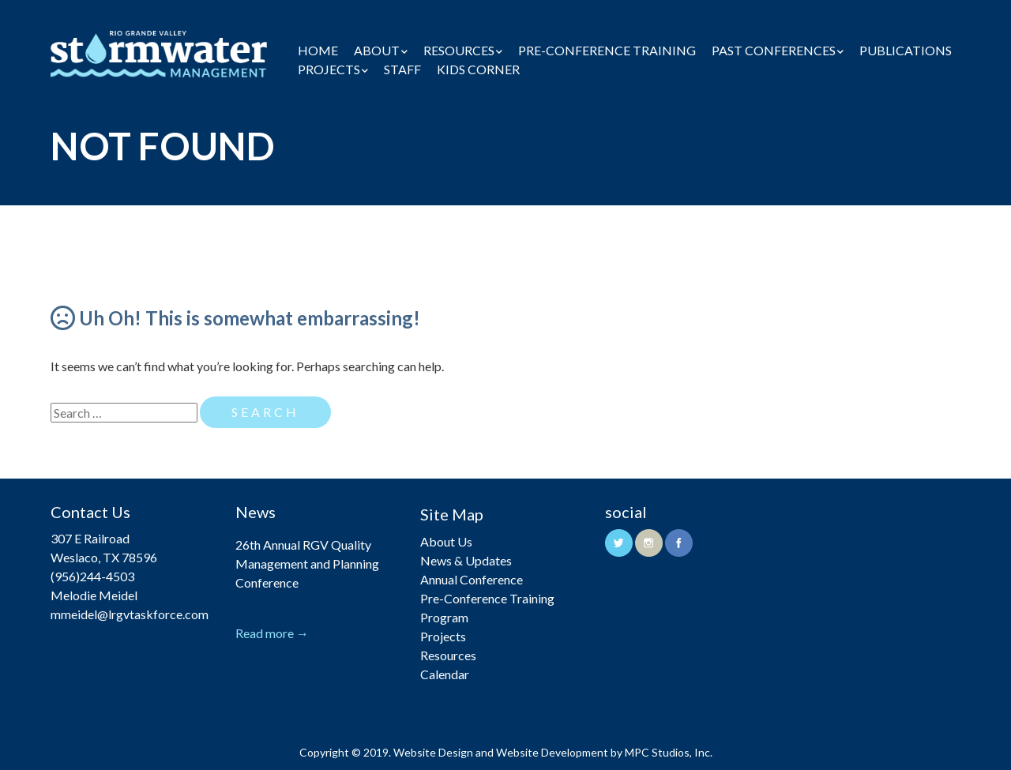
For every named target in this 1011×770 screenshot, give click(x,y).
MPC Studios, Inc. (668, 752)
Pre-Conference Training (607, 50)
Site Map (451, 514)
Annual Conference (471, 579)
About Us (446, 541)
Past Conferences (774, 50)
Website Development (552, 752)
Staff (402, 69)
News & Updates (466, 560)
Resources (458, 50)
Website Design (433, 752)
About (377, 50)
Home (318, 50)
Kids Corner (478, 69)
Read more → (272, 632)
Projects (329, 69)
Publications (905, 50)
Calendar (444, 674)
